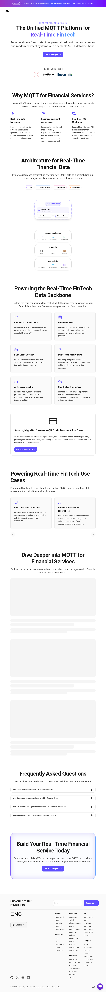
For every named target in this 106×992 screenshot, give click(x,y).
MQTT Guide (88, 926)
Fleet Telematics (75, 923)
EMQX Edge (59, 926)
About (86, 944)
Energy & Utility (74, 962)
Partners (87, 950)
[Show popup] (18, 925)
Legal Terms (88, 959)
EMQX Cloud (59, 917)
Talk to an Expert (53, 54)
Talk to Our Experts (53, 869)
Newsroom (88, 947)
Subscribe (91, 903)
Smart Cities (73, 950)
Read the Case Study (26, 449)
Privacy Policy (56, 987)
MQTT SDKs (88, 929)
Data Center (73, 938)
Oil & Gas (72, 965)
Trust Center (88, 956)
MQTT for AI (88, 917)
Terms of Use (46, 987)
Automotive (73, 959)
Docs (56, 938)
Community (59, 950)
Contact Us (88, 962)
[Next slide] (93, 534)
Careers (86, 953)
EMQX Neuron (60, 929)
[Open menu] (103, 11)
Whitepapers (59, 944)
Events (57, 947)
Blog (56, 941)
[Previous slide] (12, 534)
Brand (86, 965)
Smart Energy (74, 947)
